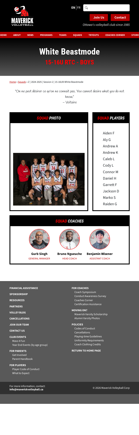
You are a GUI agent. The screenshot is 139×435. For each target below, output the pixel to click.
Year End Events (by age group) (30, 345)
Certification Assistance (88, 304)
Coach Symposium (85, 292)
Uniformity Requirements (89, 340)
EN (73, 7)
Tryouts (94, 35)
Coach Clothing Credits (87, 344)
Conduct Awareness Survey (90, 296)
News (30, 35)
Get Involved (19, 355)
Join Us (98, 17)
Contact (120, 17)
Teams (62, 35)
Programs (46, 35)
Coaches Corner (115, 35)
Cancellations (82, 332)
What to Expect (20, 373)
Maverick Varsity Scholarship (91, 314)
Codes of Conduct (84, 328)
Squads (77, 35)
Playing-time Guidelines (88, 336)
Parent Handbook (22, 359)
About (17, 35)
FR (78, 7)
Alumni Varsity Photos (87, 318)
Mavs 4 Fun (18, 341)
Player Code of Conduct (25, 369)
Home (12, 82)
